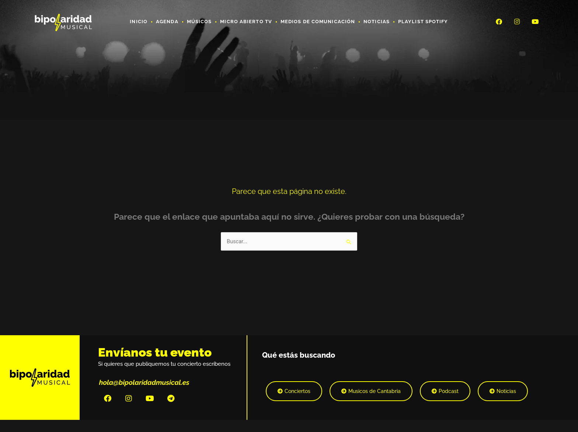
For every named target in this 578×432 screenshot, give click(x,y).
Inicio (138, 21)
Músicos (199, 21)
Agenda (167, 21)
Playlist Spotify (423, 21)
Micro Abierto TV (246, 21)
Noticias (376, 21)
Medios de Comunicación (318, 21)
